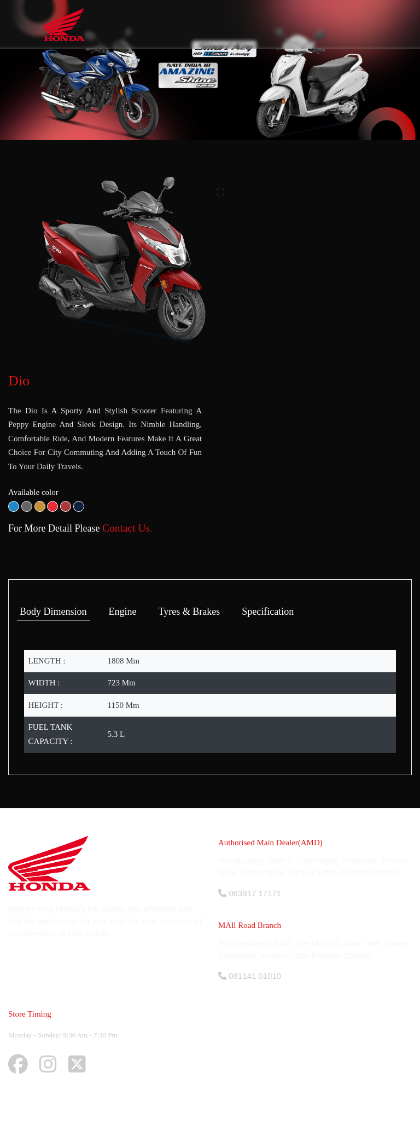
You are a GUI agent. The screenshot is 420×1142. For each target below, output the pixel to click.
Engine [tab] (123, 611)
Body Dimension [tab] (53, 611)
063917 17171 (249, 893)
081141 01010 (249, 975)
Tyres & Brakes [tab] (189, 611)
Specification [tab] (268, 611)
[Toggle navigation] (365, 24)
